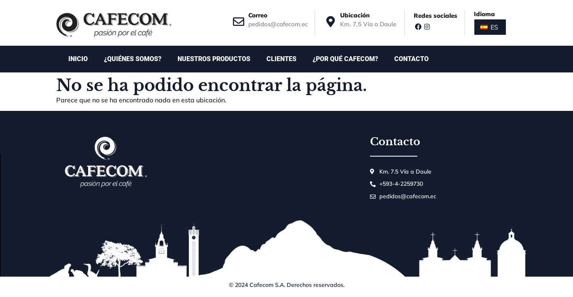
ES (489, 27)
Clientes (281, 59)
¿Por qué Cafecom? (345, 59)
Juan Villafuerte (417, 217)
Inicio (78, 59)
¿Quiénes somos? (132, 59)
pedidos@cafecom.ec (278, 24)
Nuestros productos (214, 59)
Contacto (413, 59)
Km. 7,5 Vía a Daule (368, 24)
